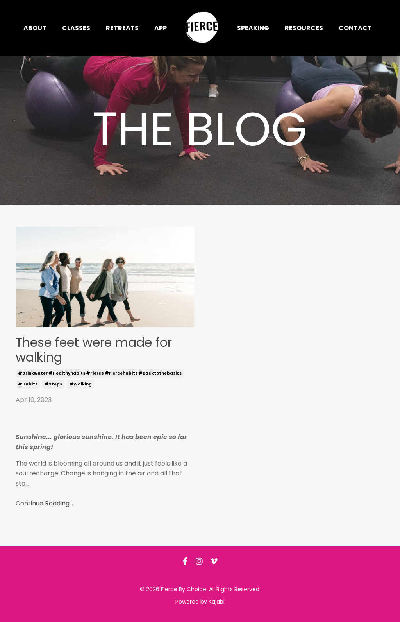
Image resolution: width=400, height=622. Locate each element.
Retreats (122, 27)
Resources (304, 27)
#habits (28, 384)
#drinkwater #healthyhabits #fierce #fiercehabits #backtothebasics (100, 373)
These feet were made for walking (94, 350)
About (34, 27)
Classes (76, 27)
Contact (355, 27)
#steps (53, 384)
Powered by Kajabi (200, 602)
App (160, 27)
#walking (80, 384)
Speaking (253, 27)
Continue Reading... (44, 503)
